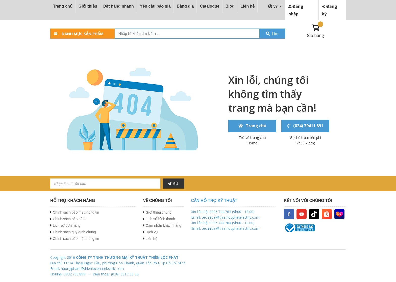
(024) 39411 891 (305, 126)
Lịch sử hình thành (160, 219)
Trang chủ (62, 6)
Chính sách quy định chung (74, 232)
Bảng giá (185, 6)
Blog (230, 6)
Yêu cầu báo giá (155, 6)
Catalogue (209, 6)
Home (252, 143)
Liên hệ (247, 6)
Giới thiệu (88, 6)
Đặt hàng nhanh (118, 6)
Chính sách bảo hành (69, 219)
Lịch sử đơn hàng (67, 225)
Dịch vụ (152, 232)
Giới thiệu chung (159, 212)
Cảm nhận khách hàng (163, 225)
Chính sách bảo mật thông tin (76, 212)
